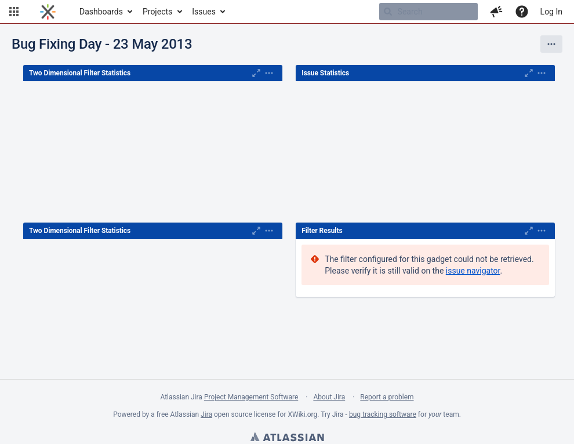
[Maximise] (256, 73)
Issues (204, 11)
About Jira (329, 397)
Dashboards (101, 11)
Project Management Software (251, 397)
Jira (206, 414)
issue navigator (473, 270)
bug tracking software (382, 414)
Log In (551, 11)
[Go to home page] (48, 11)
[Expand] (269, 73)
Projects (157, 11)
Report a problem (386, 397)
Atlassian (287, 438)
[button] (14, 11)
